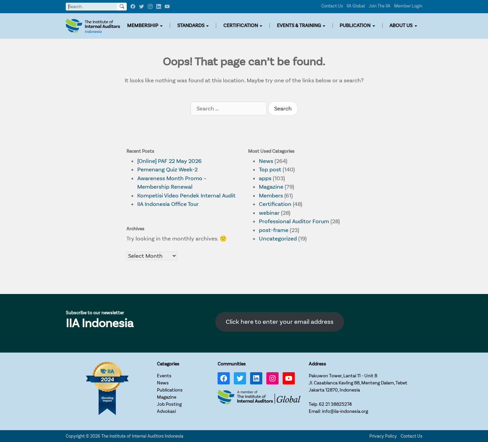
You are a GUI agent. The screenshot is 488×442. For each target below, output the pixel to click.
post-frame (273, 230)
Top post (270, 169)
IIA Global (356, 5)
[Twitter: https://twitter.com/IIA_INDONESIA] (240, 378)
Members (271, 195)
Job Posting (169, 404)
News (266, 161)
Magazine (271, 186)
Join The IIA (379, 5)
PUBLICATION (355, 25)
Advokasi (166, 411)
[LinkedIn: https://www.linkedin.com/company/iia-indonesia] (256, 378)
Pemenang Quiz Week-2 (167, 169)
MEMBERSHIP (142, 25)
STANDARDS (190, 25)
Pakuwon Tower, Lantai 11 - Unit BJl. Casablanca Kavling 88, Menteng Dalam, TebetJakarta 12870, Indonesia (358, 383)
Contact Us (332, 5)
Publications (170, 390)
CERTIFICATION (240, 25)
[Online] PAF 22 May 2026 (169, 161)
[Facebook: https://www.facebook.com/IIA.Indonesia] (224, 378)
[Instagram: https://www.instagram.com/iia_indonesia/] (272, 378)
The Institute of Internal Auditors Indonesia (142, 436)
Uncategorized (278, 238)
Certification (275, 204)
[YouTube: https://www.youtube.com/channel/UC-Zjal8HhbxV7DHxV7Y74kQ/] (289, 378)
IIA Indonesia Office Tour (168, 204)
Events (164, 376)
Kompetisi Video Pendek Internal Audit (186, 195)
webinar (269, 212)
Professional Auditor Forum (294, 221)
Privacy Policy (383, 436)
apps (265, 178)
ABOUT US (400, 25)
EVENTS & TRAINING (299, 25)
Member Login (408, 5)
